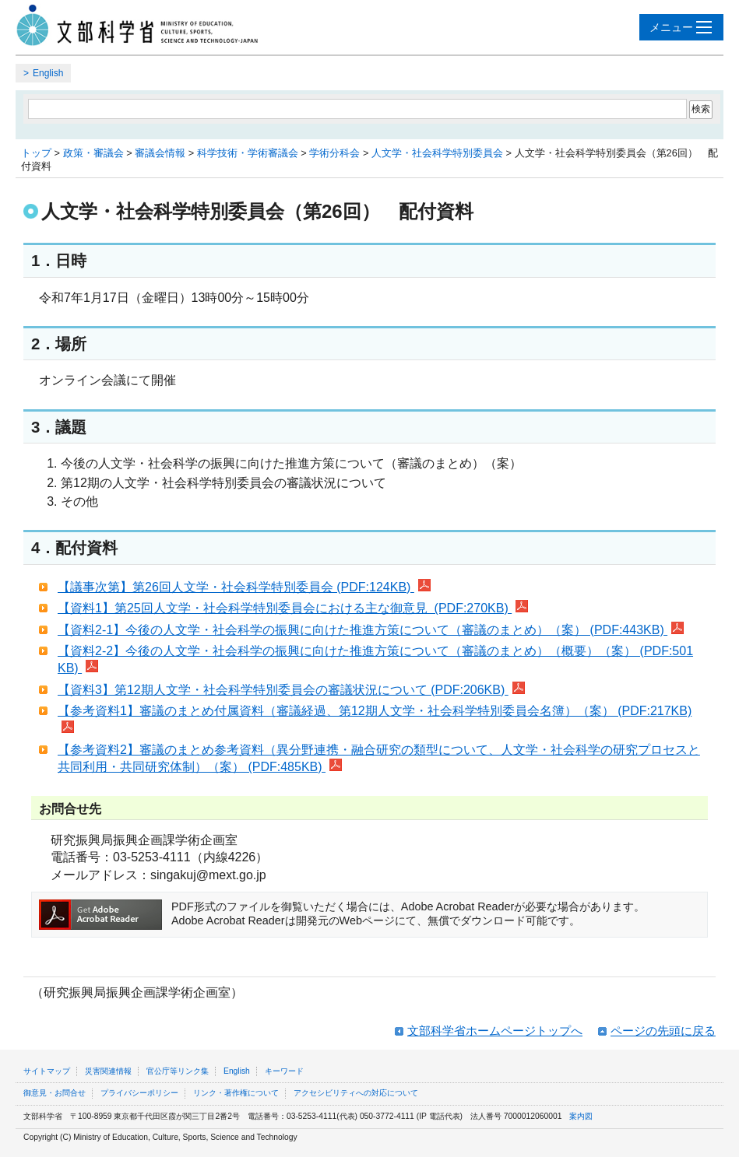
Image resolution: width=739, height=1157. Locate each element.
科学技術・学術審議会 (247, 153)
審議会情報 (160, 153)
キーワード (284, 1071)
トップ (36, 153)
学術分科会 (334, 153)
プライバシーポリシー (139, 1093)
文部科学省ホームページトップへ (494, 1030)
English (48, 73)
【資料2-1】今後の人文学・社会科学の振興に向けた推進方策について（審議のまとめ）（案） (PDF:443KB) (371, 629)
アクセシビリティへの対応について (356, 1093)
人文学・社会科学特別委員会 (437, 153)
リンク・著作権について (236, 1093)
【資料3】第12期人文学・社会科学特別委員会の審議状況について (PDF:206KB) (291, 689)
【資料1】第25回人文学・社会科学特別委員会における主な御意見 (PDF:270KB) (293, 608)
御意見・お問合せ (54, 1093)
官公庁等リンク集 (177, 1071)
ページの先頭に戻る (663, 1030)
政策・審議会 (93, 153)
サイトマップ (46, 1071)
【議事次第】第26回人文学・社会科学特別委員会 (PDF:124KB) (244, 587)
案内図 (581, 1116)
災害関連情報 (108, 1071)
